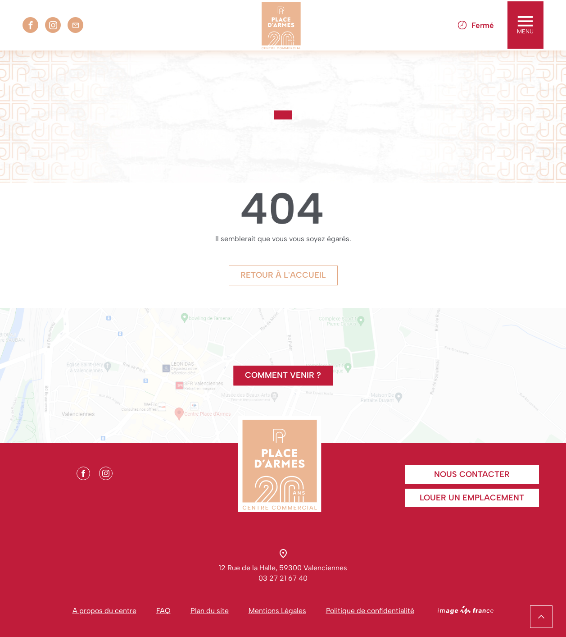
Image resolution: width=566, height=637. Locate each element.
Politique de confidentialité (370, 610)
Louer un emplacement (472, 498)
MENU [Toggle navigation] (525, 25)
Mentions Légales (277, 610)
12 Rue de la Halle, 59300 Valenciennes (283, 568)
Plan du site (209, 610)
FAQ (163, 610)
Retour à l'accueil (283, 275)
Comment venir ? (283, 375)
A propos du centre (104, 610)
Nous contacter (472, 474)
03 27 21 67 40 (283, 578)
